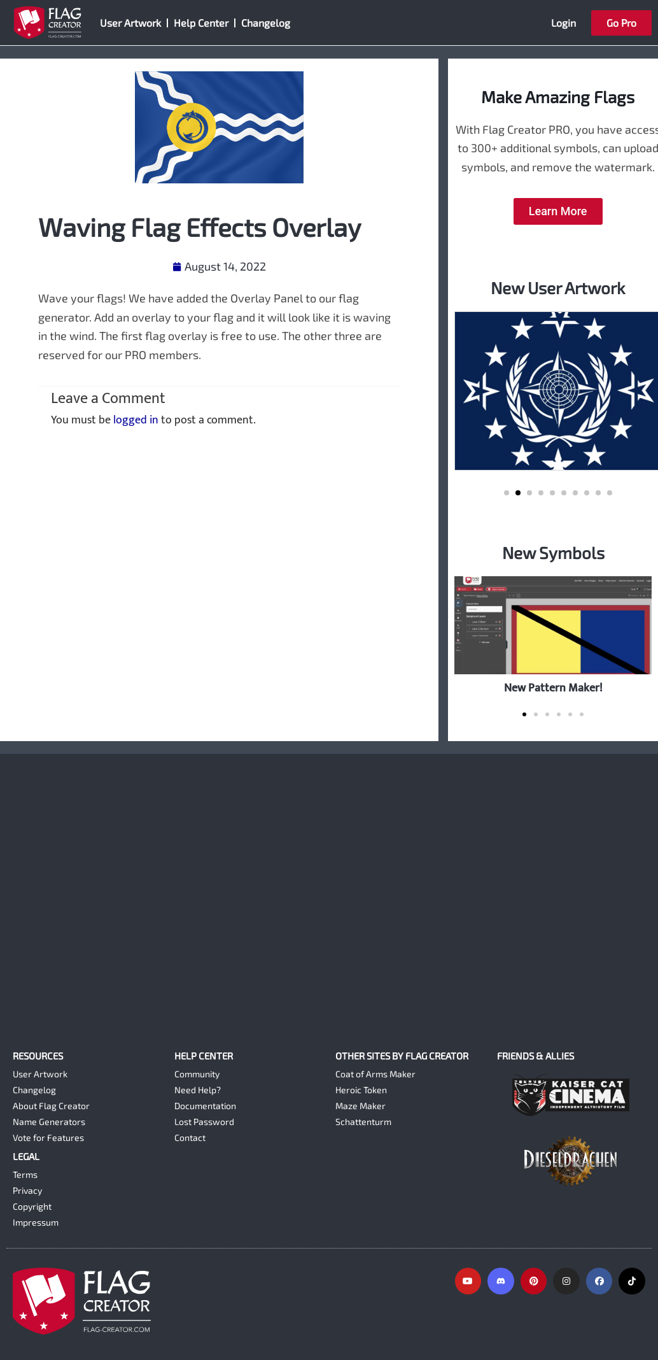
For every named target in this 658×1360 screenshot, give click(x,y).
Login (563, 23)
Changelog (265, 23)
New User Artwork (558, 287)
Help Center (201, 23)
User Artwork (130, 23)
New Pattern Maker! (553, 688)
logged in (135, 420)
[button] (506, 492)
